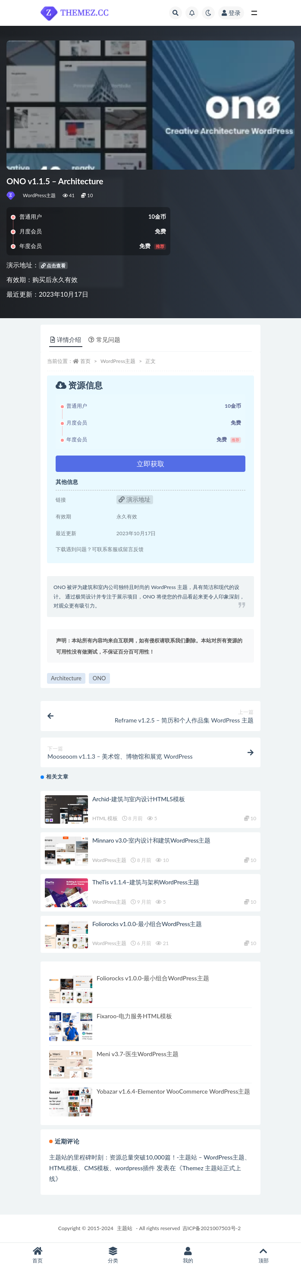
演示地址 (134, 499)
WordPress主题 (39, 195)
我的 (188, 1255)
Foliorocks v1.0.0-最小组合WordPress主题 (147, 923)
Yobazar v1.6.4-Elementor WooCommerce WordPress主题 (173, 1091)
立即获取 (150, 463)
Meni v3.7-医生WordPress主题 (138, 1053)
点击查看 (53, 265)
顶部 (263, 1255)
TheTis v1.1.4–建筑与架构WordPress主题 (145, 882)
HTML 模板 (105, 818)
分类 (113, 1255)
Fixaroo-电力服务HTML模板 (134, 1016)
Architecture (66, 678)
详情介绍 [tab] (65, 339)
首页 (85, 361)
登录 (231, 12)
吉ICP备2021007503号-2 (211, 1228)
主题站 (124, 1228)
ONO (99, 678)
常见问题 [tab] (104, 339)
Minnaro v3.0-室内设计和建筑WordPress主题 (151, 840)
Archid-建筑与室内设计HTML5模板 (138, 799)
